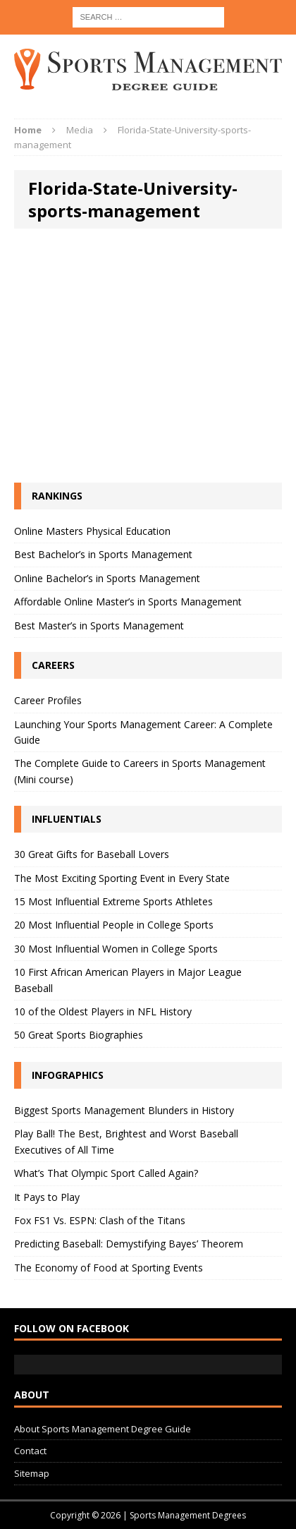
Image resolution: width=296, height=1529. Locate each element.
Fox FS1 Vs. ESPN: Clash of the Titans (99, 1220)
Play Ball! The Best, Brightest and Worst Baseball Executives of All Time (126, 1141)
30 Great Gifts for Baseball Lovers (91, 854)
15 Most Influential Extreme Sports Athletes (113, 901)
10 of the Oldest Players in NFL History (103, 1011)
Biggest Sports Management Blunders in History (124, 1110)
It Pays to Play (47, 1197)
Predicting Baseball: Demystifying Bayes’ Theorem (128, 1243)
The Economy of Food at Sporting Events (108, 1267)
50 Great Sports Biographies (78, 1034)
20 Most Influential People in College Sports (114, 924)
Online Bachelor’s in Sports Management (107, 578)
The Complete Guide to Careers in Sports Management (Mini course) (140, 770)
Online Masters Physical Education (92, 531)
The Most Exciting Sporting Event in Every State (122, 878)
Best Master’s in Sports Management (99, 625)
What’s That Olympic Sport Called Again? (106, 1173)
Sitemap (31, 1473)
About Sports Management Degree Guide (102, 1428)
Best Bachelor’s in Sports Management (103, 554)
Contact (30, 1450)
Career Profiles (48, 700)
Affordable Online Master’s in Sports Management (128, 601)
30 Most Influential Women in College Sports (116, 948)
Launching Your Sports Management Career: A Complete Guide (143, 732)
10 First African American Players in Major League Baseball (128, 979)
